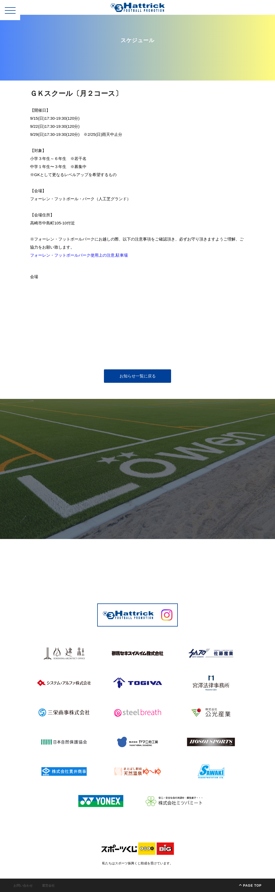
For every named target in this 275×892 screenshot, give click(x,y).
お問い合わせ (23, 885)
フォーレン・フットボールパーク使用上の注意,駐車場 (79, 255)
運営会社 (48, 885)
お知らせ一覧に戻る (138, 376)
